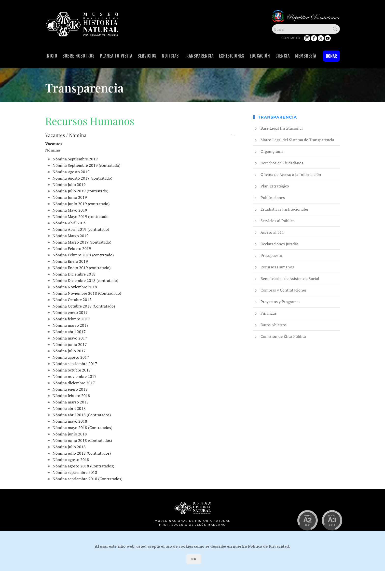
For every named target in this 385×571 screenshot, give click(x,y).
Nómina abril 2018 (69, 408)
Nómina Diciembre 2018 (74, 274)
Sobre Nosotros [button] (79, 56)
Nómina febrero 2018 (71, 395)
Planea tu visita (116, 56)
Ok (193, 559)
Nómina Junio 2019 (70, 197)
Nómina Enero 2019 (70, 261)
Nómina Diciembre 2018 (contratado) (85, 280)
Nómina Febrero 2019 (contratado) (83, 255)
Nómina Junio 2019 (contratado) (81, 203)
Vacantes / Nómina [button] (65, 135)
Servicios (147, 56)
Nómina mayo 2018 (70, 421)
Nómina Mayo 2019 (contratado (81, 216)
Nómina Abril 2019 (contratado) (81, 229)
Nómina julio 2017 (69, 351)
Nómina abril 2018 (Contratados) (82, 414)
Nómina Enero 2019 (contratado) (81, 267)
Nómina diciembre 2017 (74, 383)
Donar (331, 56)
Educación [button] (260, 56)
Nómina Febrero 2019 (72, 248)
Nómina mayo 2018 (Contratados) (82, 427)
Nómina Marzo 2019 (71, 235)
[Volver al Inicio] (82, 24)
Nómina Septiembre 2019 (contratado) (86, 165)
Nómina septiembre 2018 (75, 472)
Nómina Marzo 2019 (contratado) (82, 242)
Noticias (170, 56)
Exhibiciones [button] (231, 56)
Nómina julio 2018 (69, 446)
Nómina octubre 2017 (72, 370)
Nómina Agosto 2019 (71, 171)
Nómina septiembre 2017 (75, 363)
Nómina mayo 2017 (70, 338)
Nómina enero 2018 (70, 389)
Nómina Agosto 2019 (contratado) (82, 178)
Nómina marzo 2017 (71, 325)
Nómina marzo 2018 (71, 402)
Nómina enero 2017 (70, 312)
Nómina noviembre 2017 (74, 376)
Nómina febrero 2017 (71, 319)
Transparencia (199, 56)
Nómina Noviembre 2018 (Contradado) (87, 293)
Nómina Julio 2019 (69, 184)
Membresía (305, 56)
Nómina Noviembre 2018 (75, 287)
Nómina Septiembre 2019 (75, 159)
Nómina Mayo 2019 (70, 210)
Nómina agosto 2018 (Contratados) (83, 466)
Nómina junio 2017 (70, 344)
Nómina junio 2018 (70, 434)
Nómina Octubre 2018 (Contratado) (84, 306)
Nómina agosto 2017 (71, 357)
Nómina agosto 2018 (71, 459)
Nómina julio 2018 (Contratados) (82, 453)
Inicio (51, 56)
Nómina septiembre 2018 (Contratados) (87, 478)
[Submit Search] (335, 28)
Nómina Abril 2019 (69, 223)
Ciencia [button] (282, 56)
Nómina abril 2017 (69, 331)
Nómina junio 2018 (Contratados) (82, 440)
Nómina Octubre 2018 (72, 299)
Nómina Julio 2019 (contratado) (80, 191)
